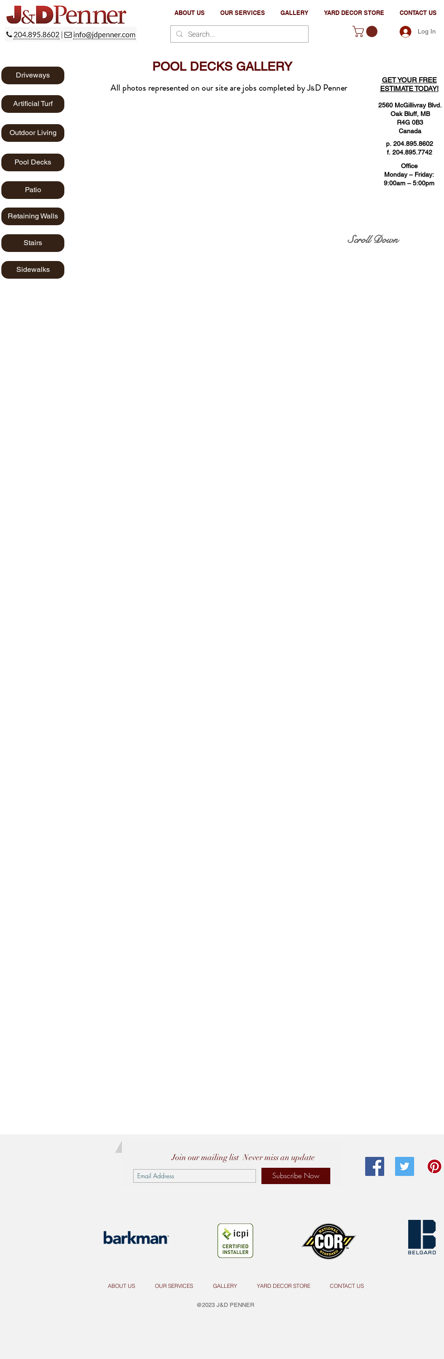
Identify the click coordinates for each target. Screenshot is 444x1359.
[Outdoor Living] (32, 133)
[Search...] (238, 34)
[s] (377, 1286)
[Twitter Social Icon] (404, 1166)
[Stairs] (32, 243)
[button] (242, 13)
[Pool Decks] (32, 162)
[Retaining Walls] (32, 216)
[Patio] (32, 190)
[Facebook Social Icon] (374, 1166)
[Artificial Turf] (32, 104)
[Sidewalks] (32, 270)
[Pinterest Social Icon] (434, 1166)
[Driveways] (32, 75)
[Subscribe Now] (295, 1176)
